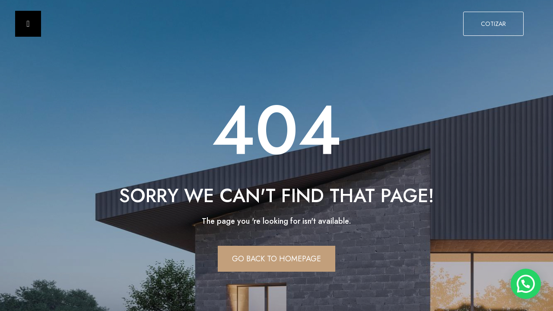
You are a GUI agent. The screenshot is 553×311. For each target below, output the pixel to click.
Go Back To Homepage (276, 258)
